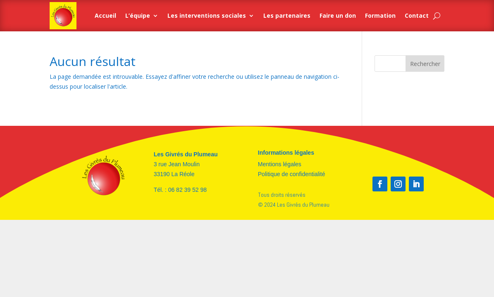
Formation (380, 15)
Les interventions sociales (206, 15)
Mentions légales (279, 164)
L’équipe (137, 15)
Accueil (105, 15)
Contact (417, 15)
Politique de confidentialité (291, 174)
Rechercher (425, 64)
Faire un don (338, 15)
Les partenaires (286, 15)
